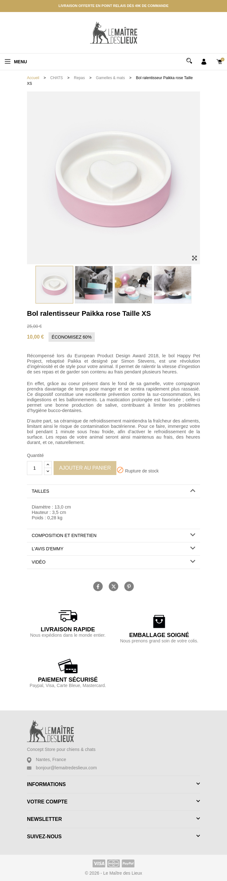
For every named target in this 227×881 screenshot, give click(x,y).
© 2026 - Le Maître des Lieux (113, 873)
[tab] (113, 491)
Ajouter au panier (85, 468)
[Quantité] (34, 468)
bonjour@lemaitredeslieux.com (66, 767)
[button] (113, 491)
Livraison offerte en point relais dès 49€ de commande (113, 6)
